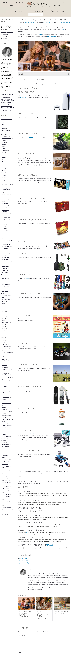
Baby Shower (4, 342)
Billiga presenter (5, 467)
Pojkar (3, 333)
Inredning (4, 182)
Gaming (3, 180)
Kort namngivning (5, 259)
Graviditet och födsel (6, 415)
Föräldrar (3, 301)
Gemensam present (5, 446)
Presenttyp (60, 5)
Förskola (4, 386)
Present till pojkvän (5, 36)
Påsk (3, 161)
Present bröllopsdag (6, 377)
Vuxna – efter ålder (5, 322)
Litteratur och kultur (6, 194)
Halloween (4, 144)
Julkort (3, 255)
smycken (27, 278)
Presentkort (4, 478)
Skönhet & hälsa (5, 203)
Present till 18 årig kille (24, 563)
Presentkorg (4, 476)
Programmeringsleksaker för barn (62, 612)
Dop (2, 379)
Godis (3, 448)
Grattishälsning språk (6, 246)
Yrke (3, 340)
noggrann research (62, 573)
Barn (9, 11)
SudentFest (5, 395)
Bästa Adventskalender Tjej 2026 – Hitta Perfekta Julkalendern (42, 615)
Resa (3, 201)
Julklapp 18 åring (23, 558)
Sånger (3, 132)
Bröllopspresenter (6, 362)
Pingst (3, 165)
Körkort (3, 421)
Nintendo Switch (23, 97)
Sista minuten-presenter (6, 482)
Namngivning (4, 423)
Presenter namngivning (7, 425)
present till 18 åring (51, 36)
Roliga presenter (5, 480)
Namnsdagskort (5, 266)
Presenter (4, 140)
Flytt (2, 405)
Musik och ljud (4, 199)
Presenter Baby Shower (7, 348)
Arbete (3, 339)
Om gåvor (52, 11)
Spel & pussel (4, 205)
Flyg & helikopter (6, 494)
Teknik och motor (5, 210)
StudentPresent (6, 392)
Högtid (37, 11)
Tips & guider (3, 438)
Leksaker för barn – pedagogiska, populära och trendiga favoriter (25, 614)
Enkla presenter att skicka (7, 444)
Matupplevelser (5, 501)
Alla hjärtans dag (5, 136)
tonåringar (49, 545)
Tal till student (6, 397)
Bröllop (3, 359)
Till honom (4, 316)
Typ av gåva (3, 440)
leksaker (31, 137)
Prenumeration (5, 464)
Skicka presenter (5, 291)
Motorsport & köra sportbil (8, 503)
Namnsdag (4, 427)
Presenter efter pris (5, 466)
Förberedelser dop (6, 383)
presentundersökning (51, 83)
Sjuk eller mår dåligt (6, 436)
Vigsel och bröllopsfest (7, 369)
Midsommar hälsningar (6, 261)
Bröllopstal (4, 365)
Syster (3, 311)
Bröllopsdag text (5, 224)
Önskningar (3, 293)
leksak (28, 481)
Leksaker (26, 22)
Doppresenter (5, 380)
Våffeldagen (4, 168)
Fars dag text (4, 232)
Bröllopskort (4, 226)
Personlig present (5, 459)
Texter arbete (4, 272)
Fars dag (3, 142)
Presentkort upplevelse (7, 507)
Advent (3, 148)
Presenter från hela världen (7, 472)
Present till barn (4, 38)
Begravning (4, 354)
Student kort (4, 270)
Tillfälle (44, 11)
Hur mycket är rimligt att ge (7, 280)
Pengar (3, 457)
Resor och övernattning (7, 509)
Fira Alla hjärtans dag (6, 138)
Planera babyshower (6, 346)
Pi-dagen (3, 163)
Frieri (3, 413)
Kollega (3, 303)
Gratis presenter (5, 470)
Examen (3, 385)
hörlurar (28, 532)
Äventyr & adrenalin (6, 486)
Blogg (3, 2)
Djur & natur (5, 488)
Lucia (3, 152)
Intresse (22, 11)
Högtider (2, 134)
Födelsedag (4, 407)
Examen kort (4, 230)
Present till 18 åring (23, 560)
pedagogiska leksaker (31, 433)
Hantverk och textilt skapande (6, 190)
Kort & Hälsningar (18, 2)
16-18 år (60, 22)
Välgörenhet (4, 514)
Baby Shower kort (5, 219)
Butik (58, 11)
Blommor (4, 442)
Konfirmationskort (5, 257)
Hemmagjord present (6, 453)
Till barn (32, 22)
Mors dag (3, 157)
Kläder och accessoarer (6, 184)
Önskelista (4, 330)
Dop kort (3, 228)
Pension (3, 429)
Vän (2, 320)
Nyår (3, 159)
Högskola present (7, 401)
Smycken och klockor (6, 186)
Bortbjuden (4, 356)
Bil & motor (4, 211)
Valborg (3, 170)
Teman (3, 124)
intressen (35, 26)
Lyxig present (4, 455)
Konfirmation (4, 417)
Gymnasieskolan (5, 391)
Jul (2, 146)
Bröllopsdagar (5, 373)
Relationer (4, 248)
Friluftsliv (4, 175)
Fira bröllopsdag (5, 374)
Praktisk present (5, 461)
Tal (16, 5)
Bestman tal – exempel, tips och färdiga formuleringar (7, 103)
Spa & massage (5, 512)
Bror (3, 309)
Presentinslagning (5, 289)
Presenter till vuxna (5, 295)
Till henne (4, 314)
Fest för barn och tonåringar (6, 119)
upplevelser (62, 29)
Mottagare (9, 2)
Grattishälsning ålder (6, 244)
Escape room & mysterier (7, 490)
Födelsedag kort (5, 235)
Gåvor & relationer (5, 278)
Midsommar (4, 155)
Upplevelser (4, 484)
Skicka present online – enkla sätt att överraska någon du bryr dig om (7, 107)
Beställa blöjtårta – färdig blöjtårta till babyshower (6, 111)
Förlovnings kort (5, 253)
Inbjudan (3, 128)
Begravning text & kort (6, 222)
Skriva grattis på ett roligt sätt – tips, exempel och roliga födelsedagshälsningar (7, 96)
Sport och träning (5, 207)
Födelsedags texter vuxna (7, 240)
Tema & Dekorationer (7, 352)
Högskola (4, 399)
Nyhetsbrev (55, 2)
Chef (3, 297)
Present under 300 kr (5, 40)
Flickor (3, 326)
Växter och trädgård (6, 213)
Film (2, 177)
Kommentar (21, 636)
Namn (20, 652)
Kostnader (4, 367)
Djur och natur (4, 174)
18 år (64, 22)
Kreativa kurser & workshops (6, 497)
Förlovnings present (6, 411)
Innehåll (21, 74)
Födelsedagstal (5, 250)
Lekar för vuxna (5, 130)
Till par (3, 318)
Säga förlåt (4, 432)
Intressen (11, 5)
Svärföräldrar (4, 305)
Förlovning (4, 409)
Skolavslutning (5, 268)
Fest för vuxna (4, 126)
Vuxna (15, 11)
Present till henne (4, 34)
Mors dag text (4, 263)
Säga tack (3, 434)
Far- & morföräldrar (6, 299)
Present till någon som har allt (7, 32)
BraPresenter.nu (42, 572)
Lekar (3, 122)
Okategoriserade (4, 274)
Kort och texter (4, 216)
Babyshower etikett (6, 344)
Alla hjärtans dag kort (6, 217)
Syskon (3, 308)
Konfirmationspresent (6, 419)
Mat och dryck (4, 197)
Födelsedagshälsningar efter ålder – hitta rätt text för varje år (7, 100)
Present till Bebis (5, 335)
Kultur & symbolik (5, 284)
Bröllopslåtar (5, 360)
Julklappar (4, 150)
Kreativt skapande (5, 188)
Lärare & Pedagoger (6, 403)
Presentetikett (4, 286)
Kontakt (54, 5)
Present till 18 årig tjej (24, 562)
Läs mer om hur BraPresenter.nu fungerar (6, 87)
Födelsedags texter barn (7, 236)
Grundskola (4, 389)
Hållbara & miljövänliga (7, 451)
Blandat (68, 22)
